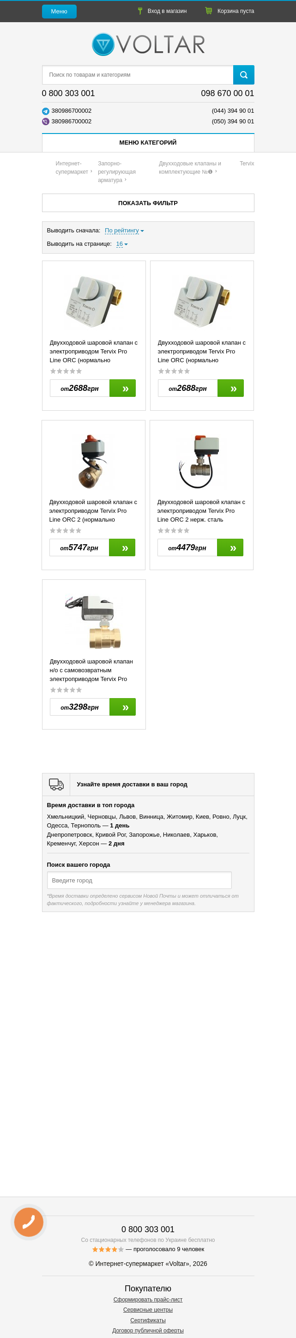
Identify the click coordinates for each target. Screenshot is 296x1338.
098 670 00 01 (227, 93)
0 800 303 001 (68, 93)
